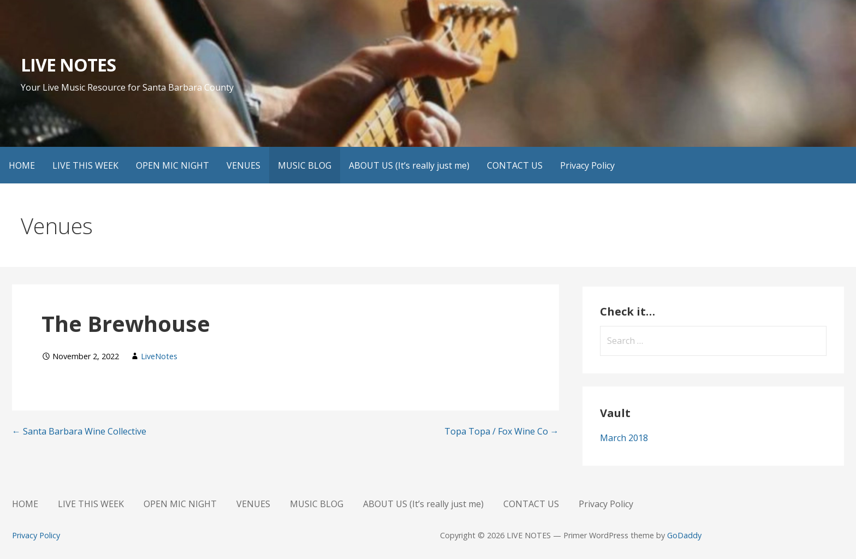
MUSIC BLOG (304, 165)
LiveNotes (159, 356)
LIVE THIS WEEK (85, 165)
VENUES (243, 165)
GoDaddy (684, 535)
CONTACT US (515, 165)
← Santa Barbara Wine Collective (79, 431)
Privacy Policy (587, 165)
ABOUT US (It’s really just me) (409, 165)
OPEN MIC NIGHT (172, 165)
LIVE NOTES (68, 64)
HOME (22, 165)
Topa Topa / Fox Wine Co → (501, 431)
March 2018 (624, 438)
